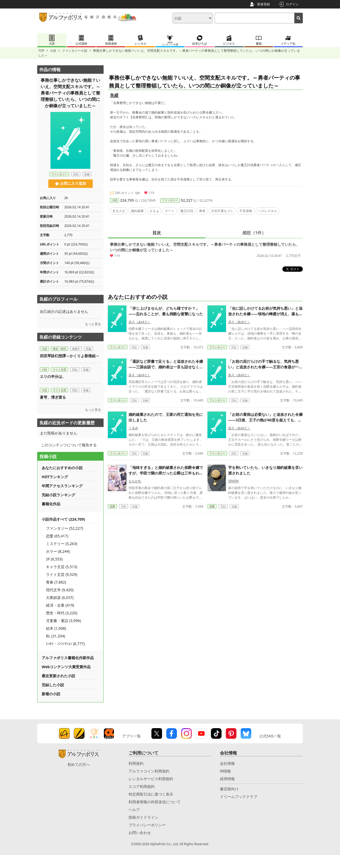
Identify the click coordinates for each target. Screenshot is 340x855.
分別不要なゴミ (222, 211)
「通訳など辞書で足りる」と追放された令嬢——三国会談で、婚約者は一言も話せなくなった (166, 367)
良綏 (114, 95)
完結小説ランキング (58, 494)
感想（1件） (254, 233)
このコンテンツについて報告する (69, 444)
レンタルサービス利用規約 (151, 778)
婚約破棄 (137, 211)
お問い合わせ (140, 832)
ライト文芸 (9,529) (61, 574)
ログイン (292, 4)
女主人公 (118, 211)
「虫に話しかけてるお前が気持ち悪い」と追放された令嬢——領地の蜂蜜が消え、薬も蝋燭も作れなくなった (265, 314)
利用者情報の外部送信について (155, 801)
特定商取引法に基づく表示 (151, 794)
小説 (53, 50)
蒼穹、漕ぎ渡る (53, 397)
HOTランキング (55, 476)
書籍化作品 (51, 503)
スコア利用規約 (142, 786)
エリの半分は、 (53, 376)
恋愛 (112, 506)
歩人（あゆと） (140, 321)
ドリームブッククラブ (238, 796)
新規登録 (263, 4)
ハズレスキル (267, 211)
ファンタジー (170, 200)
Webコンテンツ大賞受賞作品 (66, 666)
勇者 (202, 211)
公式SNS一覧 (270, 736)
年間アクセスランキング (62, 485)
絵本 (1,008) (56, 628)
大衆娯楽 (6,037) (60, 597)
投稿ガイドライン (143, 817)
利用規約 (136, 763)
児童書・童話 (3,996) (63, 620)
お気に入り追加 (70, 183)
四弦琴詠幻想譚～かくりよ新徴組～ (71, 355)
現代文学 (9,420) (60, 589)
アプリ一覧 (131, 736)
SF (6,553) (54, 559)
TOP (41, 50)
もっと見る (93, 324)
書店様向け (229, 788)
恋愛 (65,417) (57, 535)
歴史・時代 (59, 349)
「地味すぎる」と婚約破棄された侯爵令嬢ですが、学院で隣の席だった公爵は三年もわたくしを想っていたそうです (166, 473)
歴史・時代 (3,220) (61, 612)
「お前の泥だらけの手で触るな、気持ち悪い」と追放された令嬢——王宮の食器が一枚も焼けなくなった (265, 367)
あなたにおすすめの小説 (62, 467)
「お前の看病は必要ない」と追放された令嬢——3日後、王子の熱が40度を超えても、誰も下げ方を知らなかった (265, 420)
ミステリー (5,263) (61, 543)
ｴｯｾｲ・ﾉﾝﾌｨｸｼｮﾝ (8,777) (65, 643)
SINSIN (233, 481)
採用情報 (227, 778)
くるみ (133, 428)
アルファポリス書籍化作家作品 (68, 657)
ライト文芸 (59, 369)
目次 (156, 233)
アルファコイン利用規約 (149, 771)
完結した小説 (53, 684)
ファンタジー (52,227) (64, 528)
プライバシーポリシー (147, 824)
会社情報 (227, 763)
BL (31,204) (55, 635)
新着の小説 (51, 693)
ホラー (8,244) (58, 551)
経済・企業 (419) (60, 605)
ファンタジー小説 (74, 50)
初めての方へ (78, 764)
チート (170, 211)
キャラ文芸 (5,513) (61, 566)
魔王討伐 (186, 211)
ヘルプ (134, 809)
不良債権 (245, 211)
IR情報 (225, 771)
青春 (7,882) (56, 582)
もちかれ (135, 481)
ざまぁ (154, 211)
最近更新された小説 (58, 675)
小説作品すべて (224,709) (63, 519)
